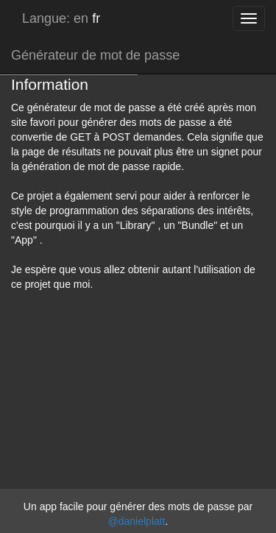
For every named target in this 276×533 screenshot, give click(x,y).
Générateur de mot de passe (95, 55)
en (81, 18)
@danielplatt (137, 521)
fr (96, 18)
